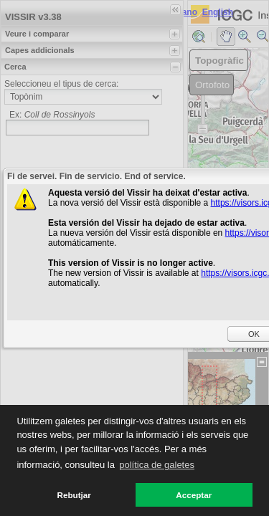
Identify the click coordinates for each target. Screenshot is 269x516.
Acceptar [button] (194, 495)
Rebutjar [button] (74, 495)
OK (254, 334)
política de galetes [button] (156, 464)
